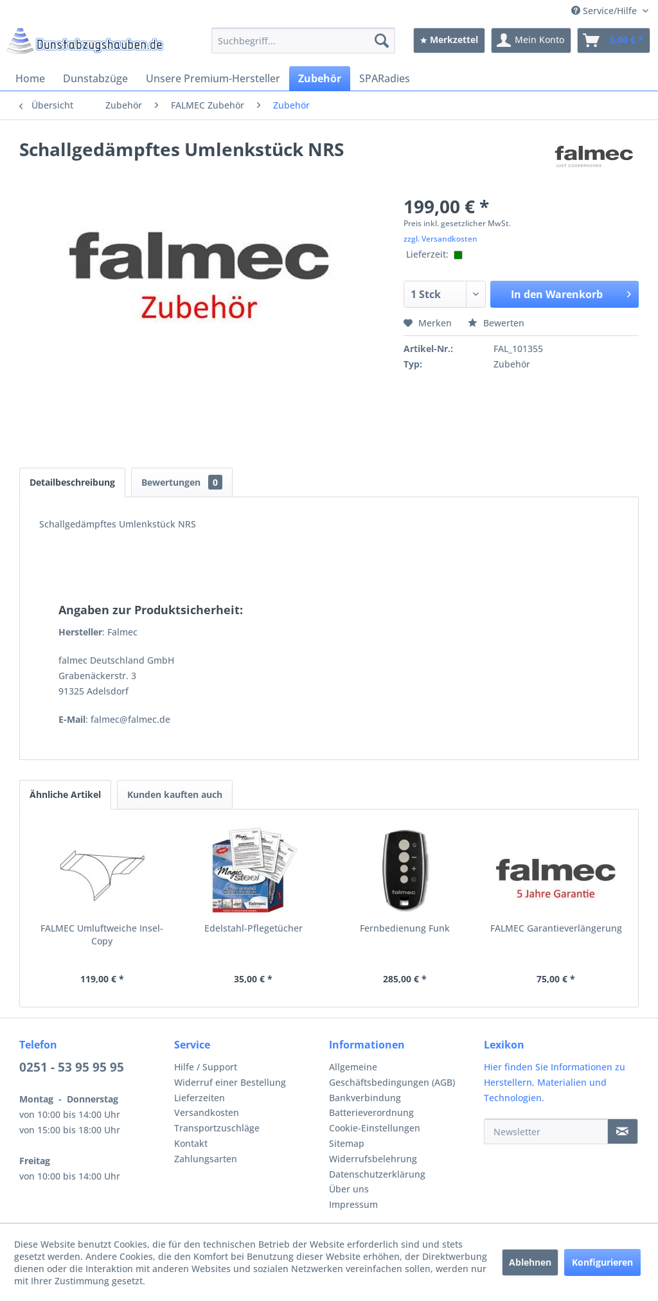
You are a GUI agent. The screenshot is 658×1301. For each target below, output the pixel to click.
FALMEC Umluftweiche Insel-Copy (101, 934)
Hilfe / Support (205, 1067)
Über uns (349, 1189)
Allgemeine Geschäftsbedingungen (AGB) (392, 1074)
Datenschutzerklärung (377, 1174)
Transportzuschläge (217, 1128)
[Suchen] (381, 40)
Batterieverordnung (371, 1112)
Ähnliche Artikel (65, 794)
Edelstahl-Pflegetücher (253, 928)
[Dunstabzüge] (95, 78)
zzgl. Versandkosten (440, 238)
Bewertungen (181, 482)
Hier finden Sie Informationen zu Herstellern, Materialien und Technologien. (554, 1082)
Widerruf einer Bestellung (230, 1082)
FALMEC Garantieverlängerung (556, 928)
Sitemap (346, 1143)
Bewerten (496, 323)
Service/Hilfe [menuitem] (605, 10)
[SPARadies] (384, 78)
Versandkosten (206, 1112)
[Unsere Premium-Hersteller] (213, 78)
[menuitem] (303, 40)
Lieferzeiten (199, 1098)
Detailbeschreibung (72, 482)
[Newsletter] (546, 1131)
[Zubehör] (319, 78)
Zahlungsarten (205, 1159)
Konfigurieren (602, 1262)
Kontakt (191, 1143)
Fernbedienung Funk (405, 928)
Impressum (353, 1204)
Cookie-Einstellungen (374, 1128)
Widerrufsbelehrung (373, 1159)
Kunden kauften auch (174, 794)
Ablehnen (530, 1262)
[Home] (30, 78)
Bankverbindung (365, 1098)
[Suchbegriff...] (303, 40)
